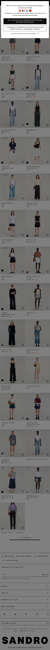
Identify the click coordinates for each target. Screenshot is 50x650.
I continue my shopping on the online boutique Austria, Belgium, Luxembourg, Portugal (25, 28)
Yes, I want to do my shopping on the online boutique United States (25, 21)
